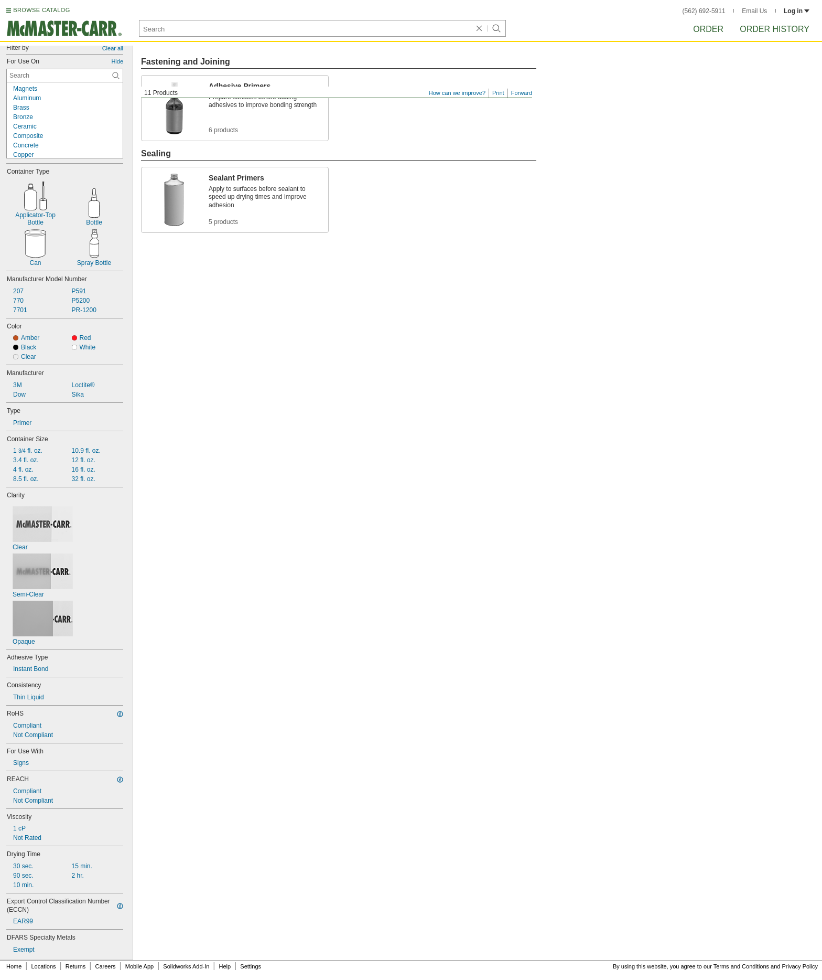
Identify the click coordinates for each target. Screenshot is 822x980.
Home (13, 966)
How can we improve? (457, 93)
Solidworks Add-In (186, 966)
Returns (76, 966)
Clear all (112, 48)
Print (498, 93)
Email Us (754, 11)
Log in (796, 11)
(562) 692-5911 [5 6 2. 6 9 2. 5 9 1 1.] (704, 11)
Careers (105, 966)
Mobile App (139, 966)
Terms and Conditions (741, 966)
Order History (774, 29)
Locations (43, 966)
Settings (250, 966)
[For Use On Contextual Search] (64, 75)
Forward (521, 93)
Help (225, 966)
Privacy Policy (800, 966)
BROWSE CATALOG (41, 10)
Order (708, 29)
